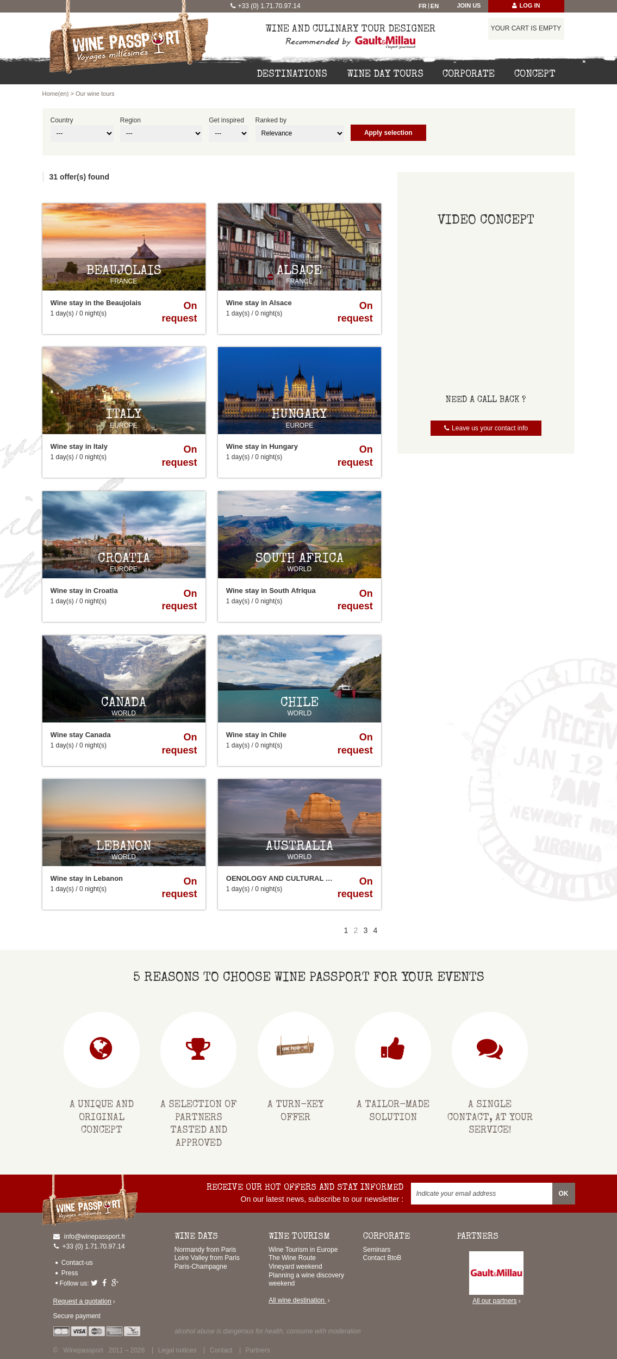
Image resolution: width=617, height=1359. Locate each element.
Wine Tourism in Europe (303, 1249)
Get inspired (226, 120)
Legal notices (177, 1350)
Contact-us (77, 1263)
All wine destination (297, 1300)
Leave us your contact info (490, 428)
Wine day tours (385, 74)
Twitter (96, 1283)
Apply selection (388, 133)
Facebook (105, 1283)
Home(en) (55, 93)
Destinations (292, 74)
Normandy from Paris (205, 1249)
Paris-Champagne (200, 1266)
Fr (423, 6)
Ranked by (270, 120)
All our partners (496, 1278)
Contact (221, 1350)
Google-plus (116, 1283)
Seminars (377, 1249)
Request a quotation (82, 1301)
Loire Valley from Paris (207, 1258)
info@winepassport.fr (95, 1236)
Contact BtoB (382, 1258)
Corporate (469, 74)
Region (130, 120)
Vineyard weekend (295, 1266)
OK (564, 1193)
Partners (258, 1350)
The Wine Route (292, 1258)
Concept (535, 74)
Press (69, 1273)
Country (62, 120)
